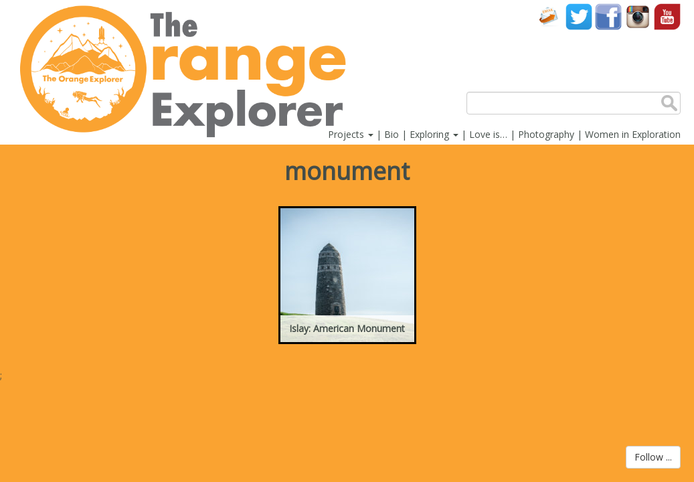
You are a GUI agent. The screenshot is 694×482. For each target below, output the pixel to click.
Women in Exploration (633, 134)
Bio (391, 134)
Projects (350, 134)
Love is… (488, 134)
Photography (546, 134)
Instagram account (637, 16)
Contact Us (549, 16)
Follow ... (653, 457)
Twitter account (579, 16)
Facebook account (608, 16)
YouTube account (667, 16)
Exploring (434, 134)
